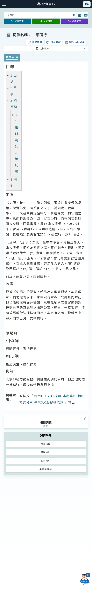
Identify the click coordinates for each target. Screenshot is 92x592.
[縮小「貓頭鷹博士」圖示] (88, 575)
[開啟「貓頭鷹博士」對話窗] (85, 579)
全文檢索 (46, 21)
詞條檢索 (17, 21)
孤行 (46, 426)
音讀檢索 (74, 21)
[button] (74, 15)
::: (1, 9)
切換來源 (42, 48)
